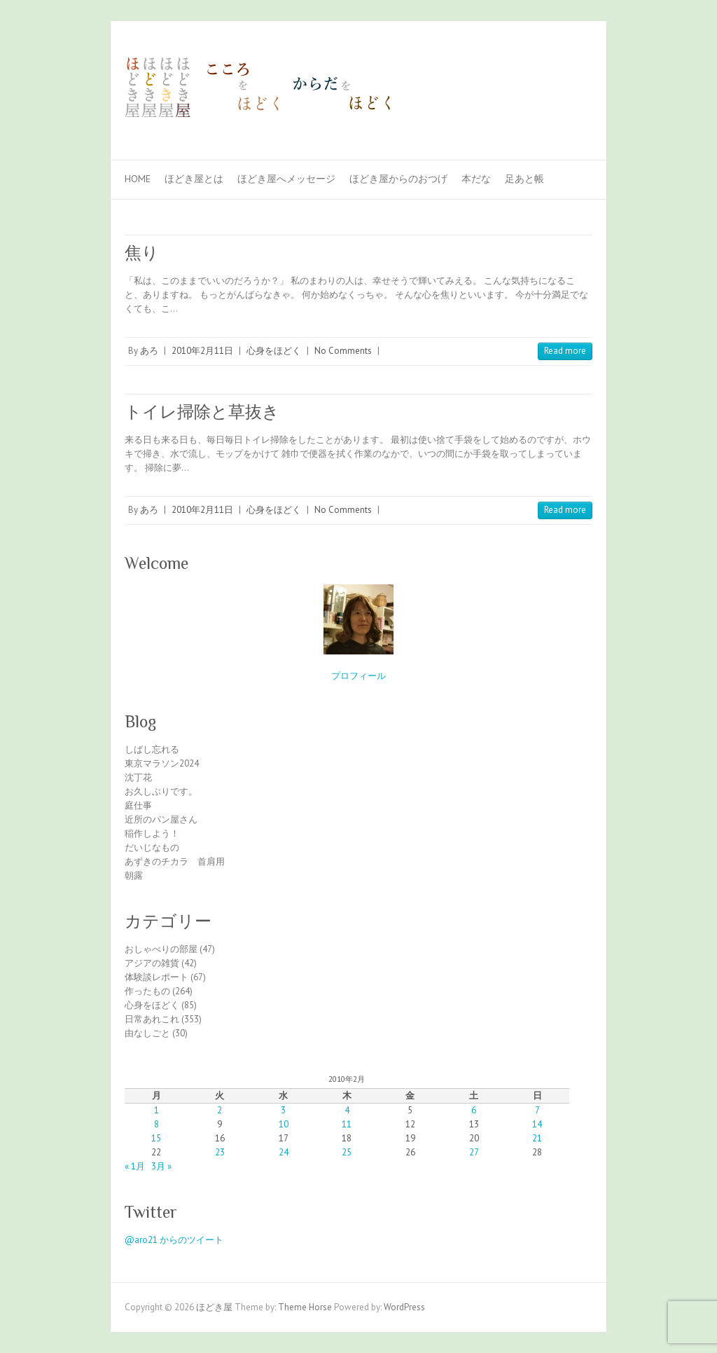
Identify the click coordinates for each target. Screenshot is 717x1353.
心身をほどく (273, 351)
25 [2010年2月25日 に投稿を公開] (346, 1152)
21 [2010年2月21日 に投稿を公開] (537, 1138)
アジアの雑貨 (152, 963)
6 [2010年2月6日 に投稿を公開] (473, 1110)
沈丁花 (138, 777)
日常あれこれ (152, 1019)
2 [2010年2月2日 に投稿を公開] (219, 1110)
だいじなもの (152, 847)
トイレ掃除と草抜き (202, 411)
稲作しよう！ (152, 833)
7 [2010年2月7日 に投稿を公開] (537, 1110)
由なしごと (147, 1033)
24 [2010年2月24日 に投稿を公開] (283, 1152)
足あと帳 (524, 178)
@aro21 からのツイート (174, 1240)
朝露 (134, 875)
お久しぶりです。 (161, 791)
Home (138, 178)
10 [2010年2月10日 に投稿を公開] (283, 1124)
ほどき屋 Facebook (557, 72)
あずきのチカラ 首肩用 (175, 861)
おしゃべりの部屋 (161, 949)
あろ (149, 351)
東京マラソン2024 (162, 763)
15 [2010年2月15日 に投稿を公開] (156, 1138)
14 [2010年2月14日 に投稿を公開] (537, 1124)
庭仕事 (138, 805)
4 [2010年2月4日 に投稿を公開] (346, 1110)
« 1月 (135, 1166)
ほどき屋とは (194, 178)
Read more (565, 351)
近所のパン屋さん (161, 819)
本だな (476, 178)
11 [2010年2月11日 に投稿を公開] (346, 1124)
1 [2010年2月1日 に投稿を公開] (156, 1110)
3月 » (161, 1166)
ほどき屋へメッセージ (286, 178)
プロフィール (358, 676)
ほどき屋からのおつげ (398, 178)
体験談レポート (156, 977)
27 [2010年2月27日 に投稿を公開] (474, 1152)
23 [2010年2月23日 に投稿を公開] (220, 1152)
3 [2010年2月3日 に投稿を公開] (283, 1110)
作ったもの (147, 991)
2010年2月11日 (202, 351)
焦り (142, 252)
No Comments (343, 351)
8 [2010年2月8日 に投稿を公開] (156, 1124)
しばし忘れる (152, 749)
